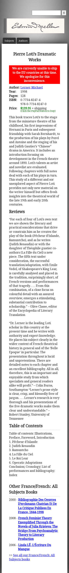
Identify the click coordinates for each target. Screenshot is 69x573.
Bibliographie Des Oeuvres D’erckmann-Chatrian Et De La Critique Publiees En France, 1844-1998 (37, 506)
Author (23, 41)
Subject (9, 41)
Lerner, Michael (31, 87)
